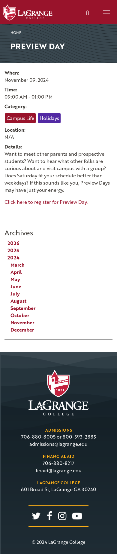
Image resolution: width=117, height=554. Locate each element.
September (22, 308)
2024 (14, 257)
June (15, 286)
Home (15, 32)
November (22, 322)
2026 (13, 243)
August (18, 301)
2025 (13, 250)
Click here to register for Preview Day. (46, 202)
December (22, 329)
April (16, 272)
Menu (104, 8)
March (17, 264)
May (15, 279)
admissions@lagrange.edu (58, 444)
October (19, 315)
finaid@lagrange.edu (59, 470)
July (15, 293)
